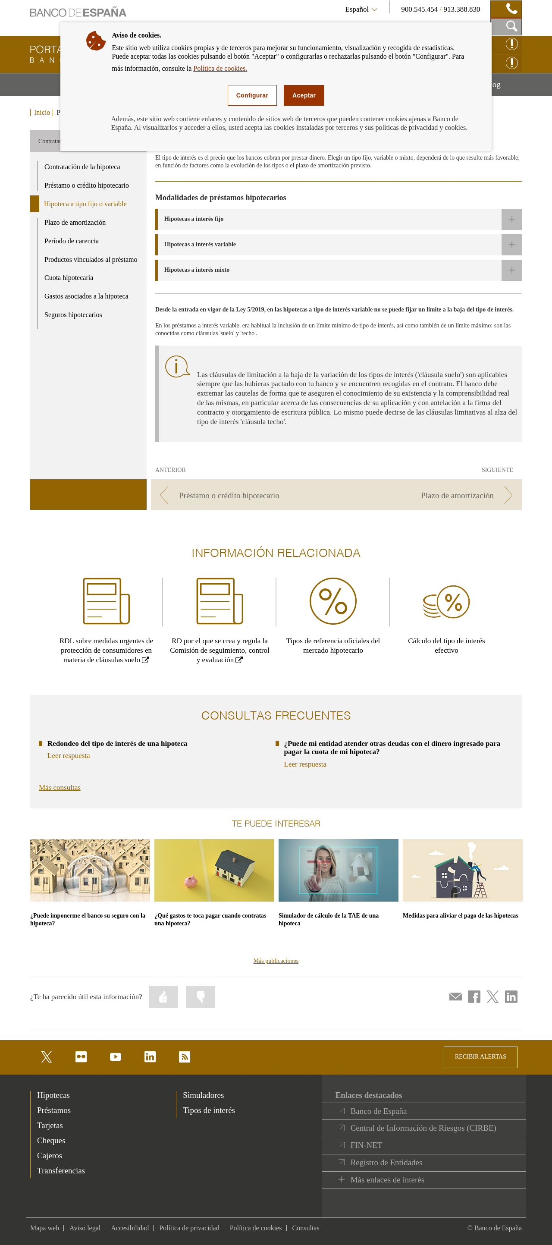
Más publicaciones (276, 961)
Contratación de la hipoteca (82, 166)
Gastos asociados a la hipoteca (86, 296)
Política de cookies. (220, 68)
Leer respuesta (68, 755)
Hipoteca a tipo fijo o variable (85, 204)
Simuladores (203, 1095)
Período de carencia (71, 241)
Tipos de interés (209, 1110)
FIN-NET (367, 1145)
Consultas (306, 1228)
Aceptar (304, 95)
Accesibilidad (130, 1228)
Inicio (42, 112)
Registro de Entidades (387, 1162)
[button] (338, 219)
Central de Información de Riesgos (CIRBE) (423, 1127)
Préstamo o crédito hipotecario (86, 185)
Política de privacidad (189, 1228)
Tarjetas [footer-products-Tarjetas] (50, 1125)
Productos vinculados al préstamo (91, 259)
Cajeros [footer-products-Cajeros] (49, 1155)
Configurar (252, 95)
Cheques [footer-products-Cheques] (51, 1140)
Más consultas (60, 787)
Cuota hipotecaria (68, 277)
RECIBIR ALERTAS (480, 1056)
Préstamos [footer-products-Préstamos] (54, 1110)
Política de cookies (256, 1228)
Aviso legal (84, 1228)
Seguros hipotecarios (73, 314)
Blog (503, 87)
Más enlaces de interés (387, 1179)
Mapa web (44, 1228)
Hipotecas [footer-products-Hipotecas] (53, 1095)
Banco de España (379, 1111)
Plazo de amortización (75, 222)
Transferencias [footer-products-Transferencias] (61, 1170)
